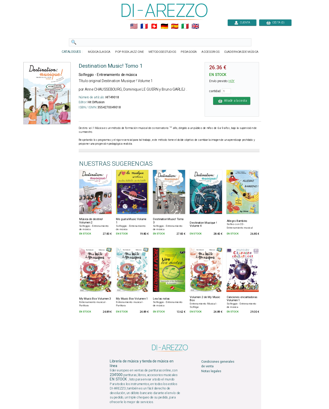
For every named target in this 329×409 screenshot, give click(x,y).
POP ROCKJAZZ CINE (129, 52)
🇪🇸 (174, 26)
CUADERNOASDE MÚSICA (241, 52)
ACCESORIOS (210, 52)
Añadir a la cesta (232, 100)
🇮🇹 (185, 26)
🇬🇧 (195, 26)
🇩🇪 (164, 26)
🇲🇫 (144, 26)
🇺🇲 (134, 26)
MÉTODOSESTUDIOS (162, 52)
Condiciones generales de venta (217, 364)
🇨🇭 (154, 26)
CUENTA (242, 22)
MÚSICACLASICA (99, 52)
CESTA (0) (275, 22)
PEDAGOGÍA (189, 52)
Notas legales (211, 371)
